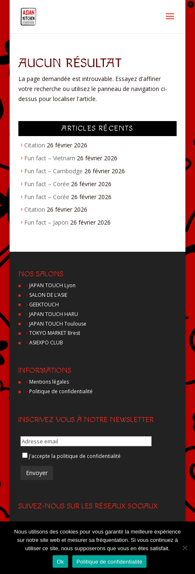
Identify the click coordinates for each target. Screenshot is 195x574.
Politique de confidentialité (61, 391)
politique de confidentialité (89, 456)
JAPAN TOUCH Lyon (52, 285)
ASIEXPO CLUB (46, 342)
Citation (34, 145)
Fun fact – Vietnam (49, 158)
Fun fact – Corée (46, 184)
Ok (60, 562)
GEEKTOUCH (44, 304)
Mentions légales (49, 381)
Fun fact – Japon (46, 222)
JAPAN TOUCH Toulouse (57, 323)
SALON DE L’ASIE (48, 294)
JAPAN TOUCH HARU (53, 314)
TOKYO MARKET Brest (54, 332)
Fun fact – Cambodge (53, 171)
